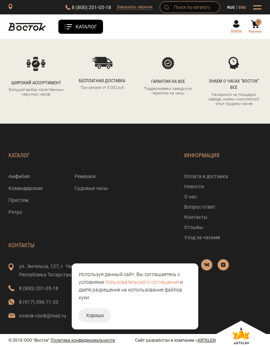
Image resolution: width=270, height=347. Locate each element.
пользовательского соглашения (142, 282)
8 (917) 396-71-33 (38, 302)
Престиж (18, 200)
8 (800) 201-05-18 (91, 7)
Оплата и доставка (206, 176)
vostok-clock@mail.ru (42, 316)
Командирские (25, 188)
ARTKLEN (207, 340)
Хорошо (95, 315)
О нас (190, 196)
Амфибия (19, 176)
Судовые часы (91, 188)
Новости (194, 186)
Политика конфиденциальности (83, 340)
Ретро (15, 212)
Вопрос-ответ (200, 207)
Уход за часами (202, 237)
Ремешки (85, 176)
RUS (230, 7)
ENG (242, 7)
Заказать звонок (135, 6)
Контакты (195, 217)
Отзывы (193, 227)
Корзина (255, 31)
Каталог (86, 27)
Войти (236, 31)
